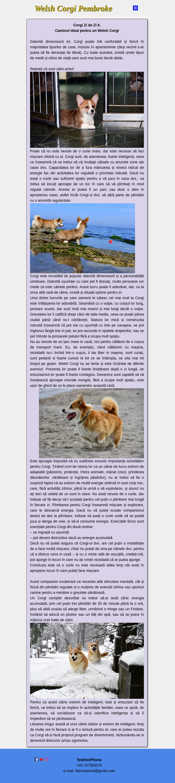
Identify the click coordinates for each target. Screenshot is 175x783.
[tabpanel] (87, 382)
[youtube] (41, 759)
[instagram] (46, 759)
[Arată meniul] (135, 8)
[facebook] (36, 759)
